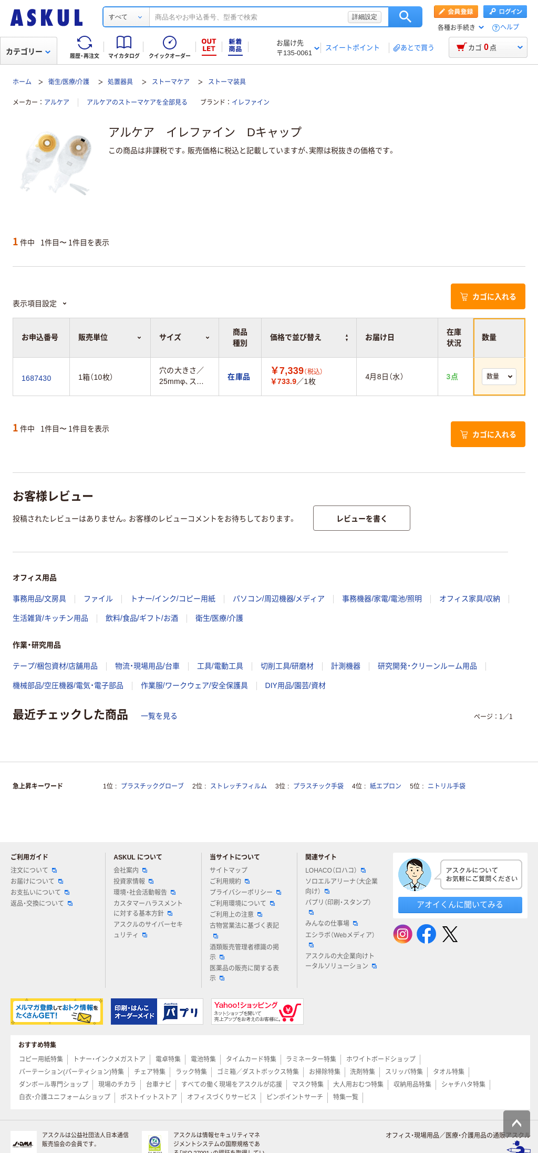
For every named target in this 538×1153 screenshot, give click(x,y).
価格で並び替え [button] (309, 337)
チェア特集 (149, 1072)
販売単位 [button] (110, 337)
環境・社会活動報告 (144, 892)
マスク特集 (308, 1084)
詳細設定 (364, 17)
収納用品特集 (412, 1084)
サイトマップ (228, 870)
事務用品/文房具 (39, 598)
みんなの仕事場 (331, 923)
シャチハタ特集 (463, 1084)
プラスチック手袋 (318, 786)
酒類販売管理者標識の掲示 (244, 952)
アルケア (56, 102)
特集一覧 (345, 1097)
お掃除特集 (324, 1072)
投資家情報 (133, 881)
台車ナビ (158, 1084)
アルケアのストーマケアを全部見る (137, 102)
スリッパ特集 (404, 1072)
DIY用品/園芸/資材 (295, 685)
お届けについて (37, 881)
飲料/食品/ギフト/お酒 (142, 618)
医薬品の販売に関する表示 (244, 973)
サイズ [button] (184, 337)
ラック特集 (191, 1072)
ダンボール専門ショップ (53, 1084)
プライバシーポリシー (245, 892)
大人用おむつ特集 (358, 1084)
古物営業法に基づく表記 (244, 930)
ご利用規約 (230, 881)
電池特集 (203, 1059)
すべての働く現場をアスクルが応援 (231, 1084)
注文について (34, 870)
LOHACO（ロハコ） (335, 870)
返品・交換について (42, 903)
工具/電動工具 (220, 666)
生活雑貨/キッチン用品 (50, 618)
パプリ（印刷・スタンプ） (338, 907)
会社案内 (130, 870)
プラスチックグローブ (152, 786)
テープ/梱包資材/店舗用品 (55, 666)
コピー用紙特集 (41, 1059)
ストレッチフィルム (238, 786)
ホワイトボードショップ (381, 1059)
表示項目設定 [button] (40, 303)
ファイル (98, 598)
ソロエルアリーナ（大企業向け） (341, 886)
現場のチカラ (117, 1084)
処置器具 (120, 82)
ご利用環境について (242, 903)
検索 (405, 16)
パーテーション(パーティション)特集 (71, 1072)
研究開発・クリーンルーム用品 (427, 666)
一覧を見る (159, 716)
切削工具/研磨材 (287, 666)
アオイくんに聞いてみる (460, 904)
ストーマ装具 (227, 82)
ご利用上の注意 (236, 914)
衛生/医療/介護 (69, 82)
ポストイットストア (148, 1097)
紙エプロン (385, 786)
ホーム (22, 82)
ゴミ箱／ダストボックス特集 (258, 1072)
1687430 (36, 378)
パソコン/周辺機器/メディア (279, 598)
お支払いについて (40, 892)
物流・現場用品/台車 (147, 666)
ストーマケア (171, 82)
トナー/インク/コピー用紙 (172, 598)
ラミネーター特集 (311, 1059)
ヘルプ (509, 27)
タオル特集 (448, 1072)
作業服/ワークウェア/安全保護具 (194, 685)
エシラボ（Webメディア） (340, 939)
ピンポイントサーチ (294, 1097)
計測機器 (345, 666)
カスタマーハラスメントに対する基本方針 (148, 908)
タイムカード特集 (251, 1059)
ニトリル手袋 (446, 786)
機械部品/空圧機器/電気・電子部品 (68, 685)
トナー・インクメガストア (109, 1059)
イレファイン (251, 102)
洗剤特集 (362, 1072)
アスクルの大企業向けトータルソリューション (341, 961)
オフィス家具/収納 (469, 598)
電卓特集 (168, 1059)
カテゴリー (28, 51)
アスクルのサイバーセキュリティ (148, 929)
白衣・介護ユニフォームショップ (64, 1097)
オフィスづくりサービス (221, 1097)
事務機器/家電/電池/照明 (382, 598)
